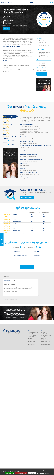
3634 (32, 226)
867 (44, 221)
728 (44, 216)
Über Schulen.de (33, 336)
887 (44, 226)
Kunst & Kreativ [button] (9, 127)
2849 (32, 216)
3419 (32, 221)
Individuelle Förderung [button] (10, 137)
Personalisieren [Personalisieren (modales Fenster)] (32, 473)
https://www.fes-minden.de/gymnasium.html (18, 25)
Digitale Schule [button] (9, 133)
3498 (32, 219)
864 (44, 219)
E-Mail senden (7, 23)
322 (44, 233)
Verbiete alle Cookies (21, 473)
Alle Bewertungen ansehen (10, 299)
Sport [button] (8, 131)
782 (44, 230)
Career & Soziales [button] (9, 141)
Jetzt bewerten (41, 74)
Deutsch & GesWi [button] (9, 121)
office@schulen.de (45, 344)
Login (51, 2)
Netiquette (32, 341)
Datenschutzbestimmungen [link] (43, 473)
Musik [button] (8, 124)
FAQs (30, 338)
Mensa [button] (8, 144)
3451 (32, 223)
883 (44, 223)
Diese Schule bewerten (27, 267)
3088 (32, 230)
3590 (32, 228)
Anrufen (6, 28)
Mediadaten (32, 344)
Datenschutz (32, 339)
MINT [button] (8, 118)
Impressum (32, 346)
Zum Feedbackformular (27, 197)
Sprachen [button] (9, 116)
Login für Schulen (33, 332)
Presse (31, 343)
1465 (32, 233)
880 (44, 214)
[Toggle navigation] (31, 2)
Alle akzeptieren (10, 473)
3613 (32, 214)
